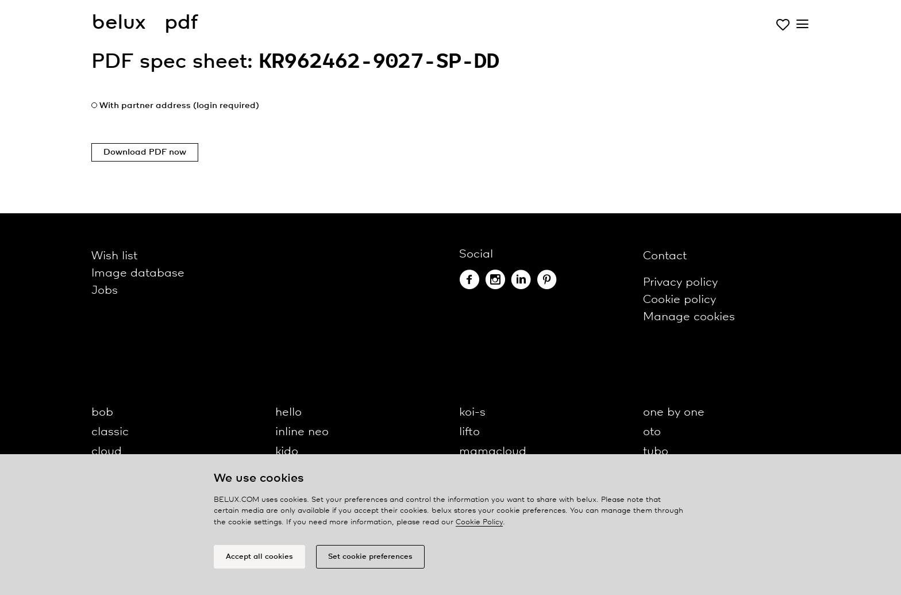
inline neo (302, 432)
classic (110, 432)
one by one (673, 412)
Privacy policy (680, 282)
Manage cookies (689, 317)
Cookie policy (679, 299)
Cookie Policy (479, 522)
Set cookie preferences (370, 557)
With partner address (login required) (179, 106)
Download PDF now (144, 152)
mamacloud (492, 451)
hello (288, 412)
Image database (137, 273)
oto (652, 432)
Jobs (104, 290)
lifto (469, 432)
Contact (665, 256)
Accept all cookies (259, 557)
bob (102, 412)
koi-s (472, 412)
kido (286, 451)
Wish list (114, 256)
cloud (106, 451)
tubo (655, 451)
